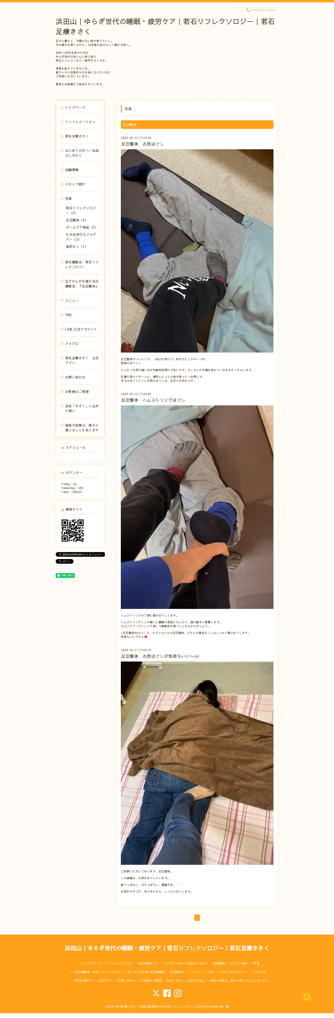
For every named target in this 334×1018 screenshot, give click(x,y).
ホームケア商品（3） (82, 227)
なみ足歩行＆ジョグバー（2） (81, 237)
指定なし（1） (77, 246)
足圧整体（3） (77, 220)
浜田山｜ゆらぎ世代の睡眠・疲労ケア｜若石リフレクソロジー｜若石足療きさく (167, 948)
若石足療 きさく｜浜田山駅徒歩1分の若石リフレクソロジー (155, 1006)
